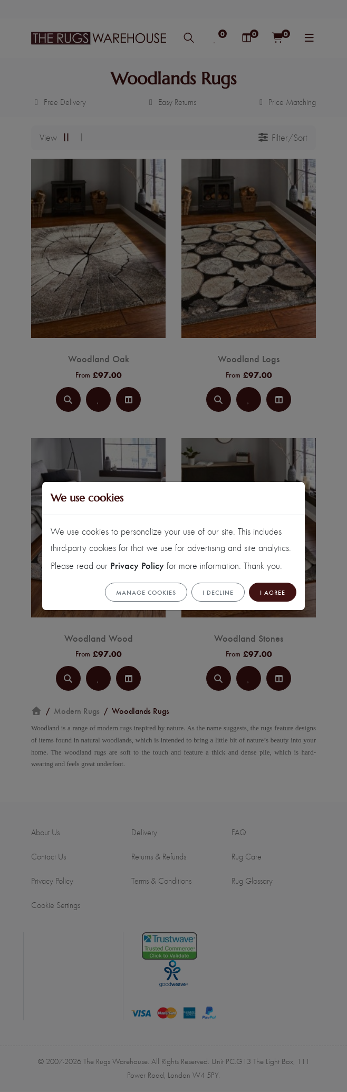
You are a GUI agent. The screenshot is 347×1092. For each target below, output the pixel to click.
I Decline (218, 592)
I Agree (272, 592)
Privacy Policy (137, 565)
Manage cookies (146, 592)
